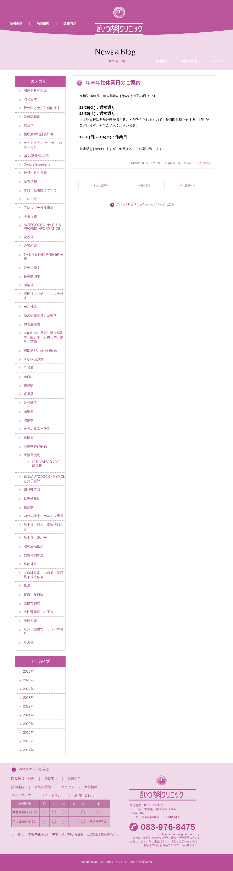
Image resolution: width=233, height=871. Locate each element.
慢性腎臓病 (32, 603)
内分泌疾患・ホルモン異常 (43, 516)
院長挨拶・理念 (22, 778)
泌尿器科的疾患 (35, 90)
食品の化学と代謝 (37, 429)
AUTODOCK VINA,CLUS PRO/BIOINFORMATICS (42, 226)
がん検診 (30, 306)
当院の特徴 (189, 27)
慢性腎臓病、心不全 (39, 612)
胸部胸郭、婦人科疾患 (40, 350)
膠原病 (29, 385)
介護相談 (30, 245)
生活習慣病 (32, 455)
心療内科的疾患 (35, 446)
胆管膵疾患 (32, 324)
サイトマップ (21, 795)
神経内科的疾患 (35, 172)
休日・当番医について (189, 163)
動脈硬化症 (32, 498)
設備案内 (162, 27)
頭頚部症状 (32, 489)
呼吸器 (29, 394)
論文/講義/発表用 (36, 156)
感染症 (29, 285)
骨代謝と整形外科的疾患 (42, 108)
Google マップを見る (33, 769)
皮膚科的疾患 (34, 555)
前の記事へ (102, 185)
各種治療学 (32, 267)
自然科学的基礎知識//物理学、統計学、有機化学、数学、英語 (43, 337)
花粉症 (29, 237)
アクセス (216, 27)
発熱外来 (30, 564)
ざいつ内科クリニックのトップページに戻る (145, 204)
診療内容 (69, 23)
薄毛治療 (30, 216)
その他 (206, 163)
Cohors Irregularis (37, 164)
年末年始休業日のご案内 (113, 82)
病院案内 (43, 23)
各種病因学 (32, 276)
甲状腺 (29, 368)
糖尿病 (29, 507)
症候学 (29, 420)
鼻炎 (27, 585)
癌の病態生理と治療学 (40, 315)
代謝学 (29, 125)
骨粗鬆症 (30, 402)
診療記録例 (32, 116)
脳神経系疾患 (34, 546)
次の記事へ (186, 185)
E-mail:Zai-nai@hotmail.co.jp (181, 834)
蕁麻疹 (29, 437)
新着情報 (170, 163)
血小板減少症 (34, 359)
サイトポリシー (52, 795)
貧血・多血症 (34, 594)
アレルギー (32, 199)
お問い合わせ (84, 795)
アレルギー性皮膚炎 (39, 207)
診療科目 (74, 778)
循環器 (29, 411)
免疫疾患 (30, 620)
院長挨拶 (16, 23)
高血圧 (29, 376)
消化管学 (30, 99)
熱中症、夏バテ (35, 537)
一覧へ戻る (144, 185)
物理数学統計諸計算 (39, 134)
